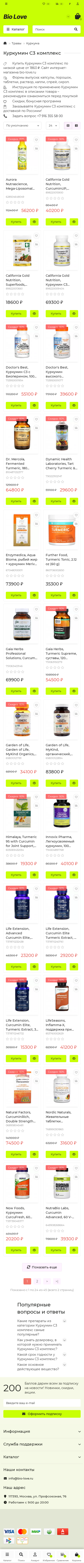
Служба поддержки (42, 1444)
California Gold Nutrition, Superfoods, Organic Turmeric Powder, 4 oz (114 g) (21, 280)
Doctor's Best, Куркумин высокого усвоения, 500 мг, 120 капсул (60, 372)
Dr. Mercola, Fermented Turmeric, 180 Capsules (16, 463)
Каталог (42, 1457)
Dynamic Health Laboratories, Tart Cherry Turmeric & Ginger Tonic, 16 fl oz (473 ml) (60, 463)
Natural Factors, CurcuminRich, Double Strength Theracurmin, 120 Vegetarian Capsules (19, 1116)
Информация (42, 1431)
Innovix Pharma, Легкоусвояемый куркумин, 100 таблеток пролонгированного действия (62, 841)
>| (57, 1281)
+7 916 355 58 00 (50, 116)
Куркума (32, 43)
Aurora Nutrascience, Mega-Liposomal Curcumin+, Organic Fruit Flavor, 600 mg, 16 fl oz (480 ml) (22, 184)
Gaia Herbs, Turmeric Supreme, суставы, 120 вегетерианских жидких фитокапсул (61, 653)
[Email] (42, 1403)
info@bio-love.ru (21, 1478)
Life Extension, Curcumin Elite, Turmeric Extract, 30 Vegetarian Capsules (22, 1025)
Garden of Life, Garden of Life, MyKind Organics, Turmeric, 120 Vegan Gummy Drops (22, 749)
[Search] (56, 29)
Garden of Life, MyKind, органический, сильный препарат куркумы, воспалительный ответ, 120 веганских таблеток (61, 749)
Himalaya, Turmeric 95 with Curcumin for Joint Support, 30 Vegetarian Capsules (21, 841)
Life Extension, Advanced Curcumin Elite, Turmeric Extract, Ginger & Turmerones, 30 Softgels (19, 933)
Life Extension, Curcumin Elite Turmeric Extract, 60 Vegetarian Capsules (62, 933)
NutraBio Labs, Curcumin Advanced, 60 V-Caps (59, 1212)
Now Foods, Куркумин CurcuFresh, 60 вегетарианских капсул (19, 1212)
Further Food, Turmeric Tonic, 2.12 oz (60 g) (61, 559)
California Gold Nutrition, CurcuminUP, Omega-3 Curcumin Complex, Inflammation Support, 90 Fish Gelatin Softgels (62, 184)
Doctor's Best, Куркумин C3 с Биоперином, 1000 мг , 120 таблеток (21, 372)
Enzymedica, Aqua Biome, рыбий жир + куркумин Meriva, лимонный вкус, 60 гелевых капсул (22, 559)
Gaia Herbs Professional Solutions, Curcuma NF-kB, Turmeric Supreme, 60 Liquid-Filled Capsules (21, 653)
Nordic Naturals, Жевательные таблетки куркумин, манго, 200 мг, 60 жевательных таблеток (60, 1116)
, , (37, 1496)
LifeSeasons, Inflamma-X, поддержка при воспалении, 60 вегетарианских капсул (59, 1025)
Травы (16, 43)
